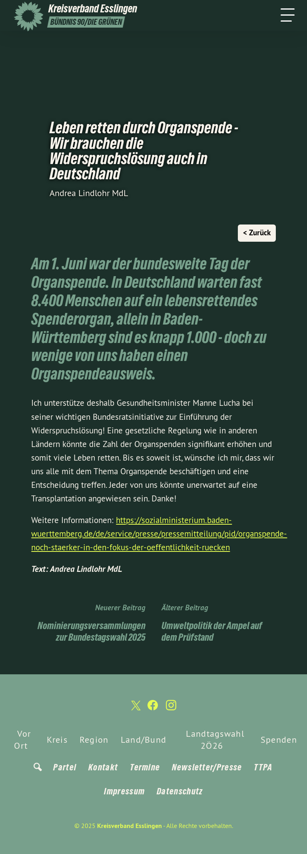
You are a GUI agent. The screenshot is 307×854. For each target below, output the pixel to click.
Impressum (124, 791)
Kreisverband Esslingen (129, 826)
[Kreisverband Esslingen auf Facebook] (153, 709)
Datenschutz (180, 791)
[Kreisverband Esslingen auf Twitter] (135, 709)
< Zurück (257, 233)
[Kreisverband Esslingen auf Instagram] (171, 709)
